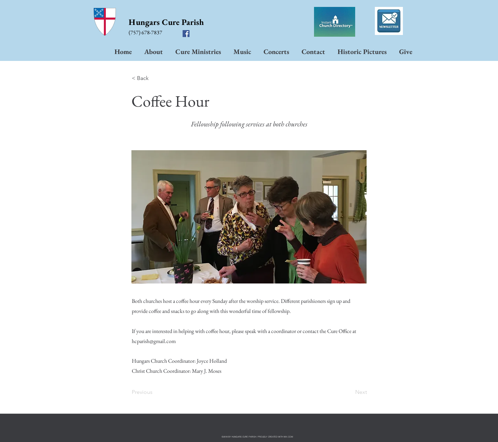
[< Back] (154, 78)
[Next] (349, 392)
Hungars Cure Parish (166, 22)
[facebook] (186, 33)
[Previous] (154, 392)
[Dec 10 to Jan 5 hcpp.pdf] (389, 22)
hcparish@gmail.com (154, 341)
